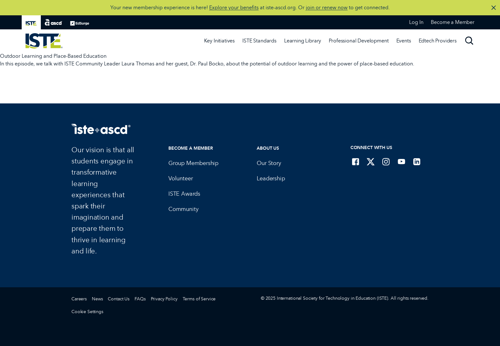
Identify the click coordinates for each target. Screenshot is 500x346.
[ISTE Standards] (259, 40)
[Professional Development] (358, 40)
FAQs (140, 299)
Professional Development (358, 41)
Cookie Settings (87, 311)
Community (183, 209)
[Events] (403, 40)
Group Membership (193, 163)
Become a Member (190, 148)
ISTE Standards (259, 41)
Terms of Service (199, 299)
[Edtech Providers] (438, 40)
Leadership (271, 178)
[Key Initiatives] (219, 40)
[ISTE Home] (44, 41)
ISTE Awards (184, 193)
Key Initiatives (219, 41)
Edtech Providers (438, 41)
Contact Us (118, 299)
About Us (268, 148)
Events (403, 41)
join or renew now (327, 7)
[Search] (469, 40)
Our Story (269, 163)
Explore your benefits (234, 7)
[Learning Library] (302, 40)
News (97, 299)
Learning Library (302, 41)
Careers (79, 299)
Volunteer (180, 178)
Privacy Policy (164, 299)
